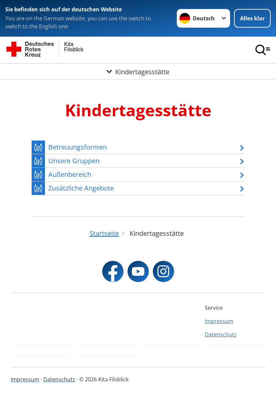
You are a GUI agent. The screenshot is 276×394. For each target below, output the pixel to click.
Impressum (219, 321)
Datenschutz (221, 334)
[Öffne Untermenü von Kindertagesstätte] (138, 72)
